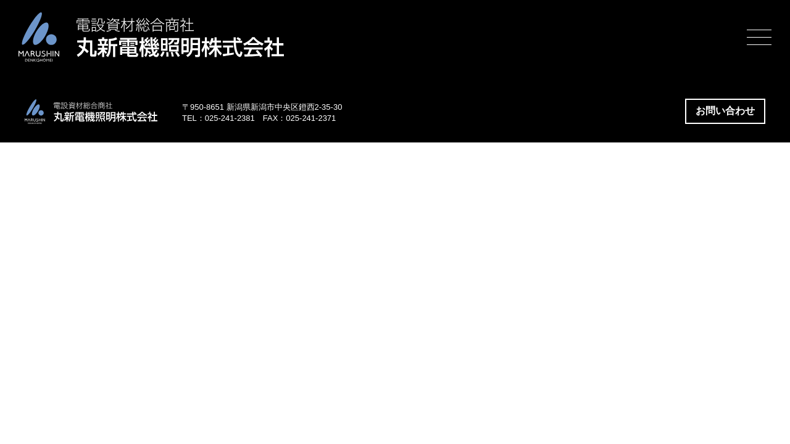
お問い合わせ (725, 110)
